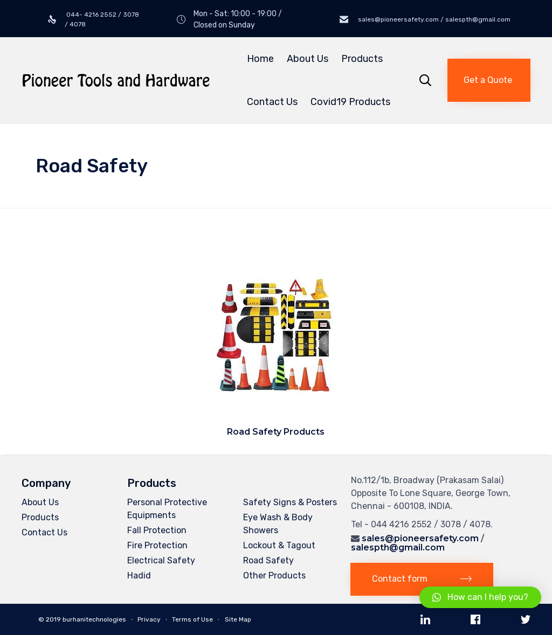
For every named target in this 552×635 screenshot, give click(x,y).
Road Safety (268, 560)
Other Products (274, 575)
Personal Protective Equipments (167, 508)
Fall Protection (157, 530)
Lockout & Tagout (279, 545)
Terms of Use (192, 619)
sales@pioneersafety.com (420, 538)
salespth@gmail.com (398, 547)
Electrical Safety (161, 560)
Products (363, 59)
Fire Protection (157, 545)
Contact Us (272, 102)
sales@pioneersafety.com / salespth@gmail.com (433, 19)
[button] (488, 80)
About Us (307, 59)
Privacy (149, 619)
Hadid (139, 575)
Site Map (238, 619)
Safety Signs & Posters (290, 502)
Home (260, 59)
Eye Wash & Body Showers (278, 523)
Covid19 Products (350, 102)
